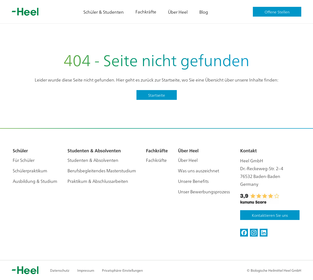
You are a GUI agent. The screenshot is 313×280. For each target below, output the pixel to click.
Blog (203, 12)
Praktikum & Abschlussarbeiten (97, 181)
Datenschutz (59, 270)
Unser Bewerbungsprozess (204, 191)
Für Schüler (23, 160)
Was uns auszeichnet (198, 170)
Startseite (156, 95)
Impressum (85, 270)
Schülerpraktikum (30, 170)
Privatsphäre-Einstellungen (122, 270)
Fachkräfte (145, 12)
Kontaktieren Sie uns (270, 215)
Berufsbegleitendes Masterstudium (101, 170)
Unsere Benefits (193, 181)
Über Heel (178, 12)
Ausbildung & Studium (35, 181)
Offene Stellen (277, 11)
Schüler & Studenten (103, 12)
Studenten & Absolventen (92, 160)
